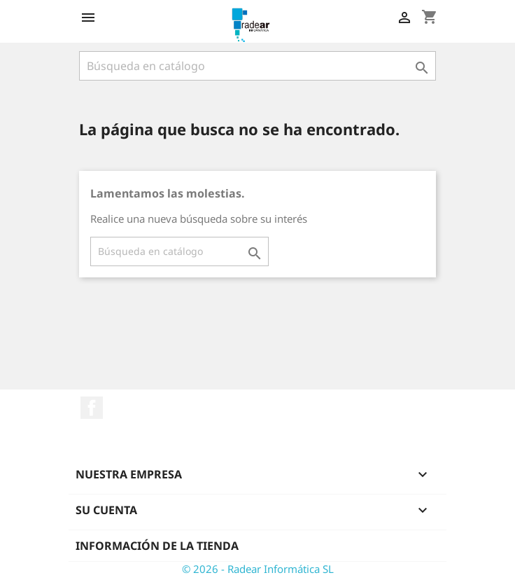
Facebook (91, 407)
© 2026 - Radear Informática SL (258, 569)
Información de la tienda (157, 545)
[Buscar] (257, 66)
